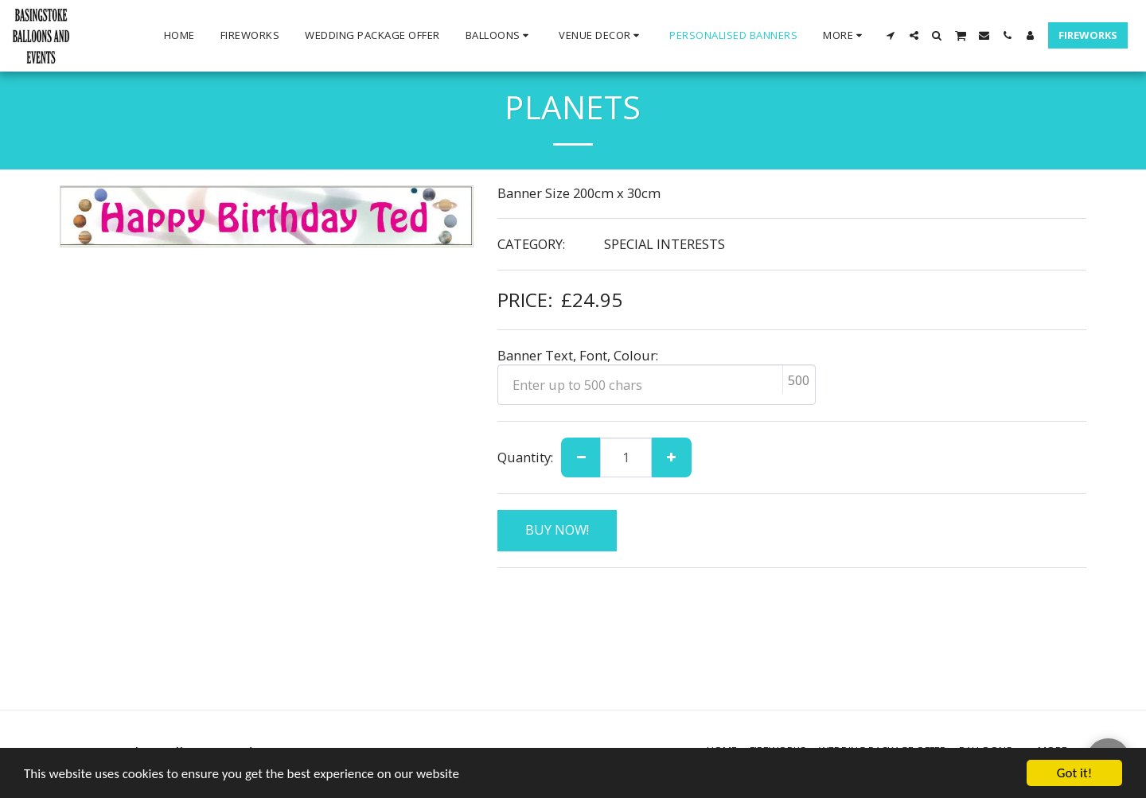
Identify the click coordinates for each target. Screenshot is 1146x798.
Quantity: (525, 457)
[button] (500, 35)
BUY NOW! (557, 529)
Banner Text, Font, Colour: (577, 355)
